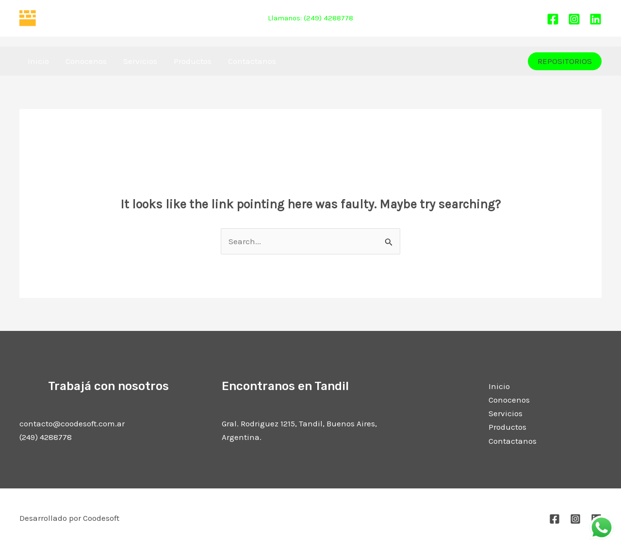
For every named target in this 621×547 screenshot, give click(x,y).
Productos (193, 61)
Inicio (38, 61)
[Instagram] (574, 19)
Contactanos (252, 61)
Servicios (140, 61)
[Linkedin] (595, 19)
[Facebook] (553, 19)
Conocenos (86, 61)
